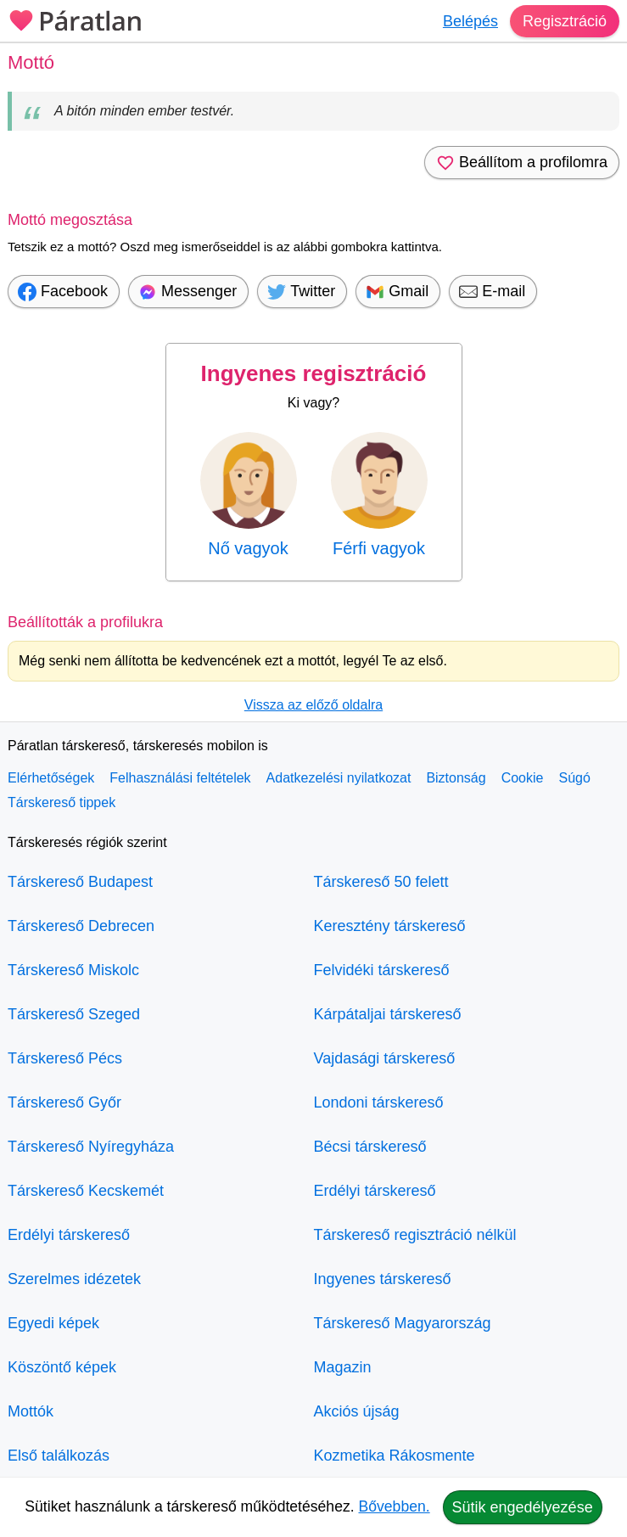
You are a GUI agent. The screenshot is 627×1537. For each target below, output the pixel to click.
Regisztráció (565, 21)
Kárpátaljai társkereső (388, 1014)
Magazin (343, 1367)
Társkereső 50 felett (381, 881)
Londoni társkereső (379, 1102)
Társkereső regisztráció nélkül (415, 1234)
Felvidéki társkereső (382, 970)
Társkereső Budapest (80, 881)
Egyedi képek (53, 1323)
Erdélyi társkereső (69, 1234)
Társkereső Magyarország (402, 1323)
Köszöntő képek (62, 1367)
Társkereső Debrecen (81, 925)
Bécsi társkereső (370, 1146)
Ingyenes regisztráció (314, 373)
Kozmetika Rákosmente (394, 1455)
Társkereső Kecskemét (86, 1190)
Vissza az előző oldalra (313, 705)
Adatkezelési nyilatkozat (338, 778)
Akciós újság (357, 1411)
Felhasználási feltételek (179, 778)
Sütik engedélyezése (522, 1507)
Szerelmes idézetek (74, 1279)
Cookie (522, 778)
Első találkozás (58, 1455)
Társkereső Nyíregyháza (91, 1146)
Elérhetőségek (51, 778)
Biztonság (455, 778)
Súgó (574, 778)
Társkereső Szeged (74, 1014)
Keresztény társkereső (390, 925)
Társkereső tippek (61, 802)
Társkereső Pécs (65, 1058)
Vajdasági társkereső (385, 1058)
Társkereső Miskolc (73, 970)
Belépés (470, 21)
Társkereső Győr (64, 1102)
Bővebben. (394, 1506)
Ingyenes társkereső (382, 1279)
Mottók (30, 1411)
